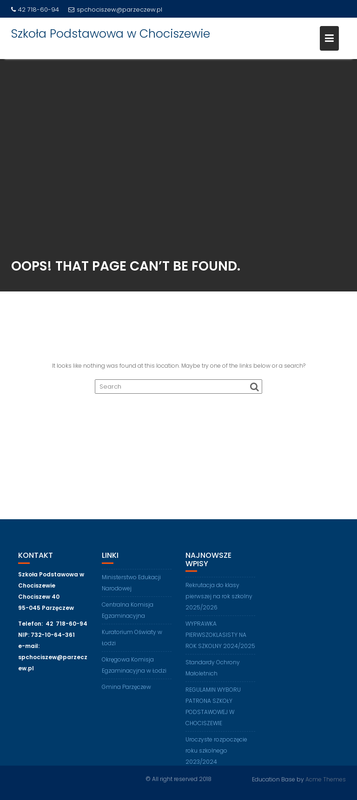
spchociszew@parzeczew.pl (115, 9)
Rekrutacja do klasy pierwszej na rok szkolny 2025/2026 (218, 600)
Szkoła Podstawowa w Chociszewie (110, 34)
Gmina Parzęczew (126, 690)
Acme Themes (325, 779)
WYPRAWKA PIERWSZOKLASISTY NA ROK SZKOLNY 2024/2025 (220, 638)
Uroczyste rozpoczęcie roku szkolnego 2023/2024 (216, 754)
